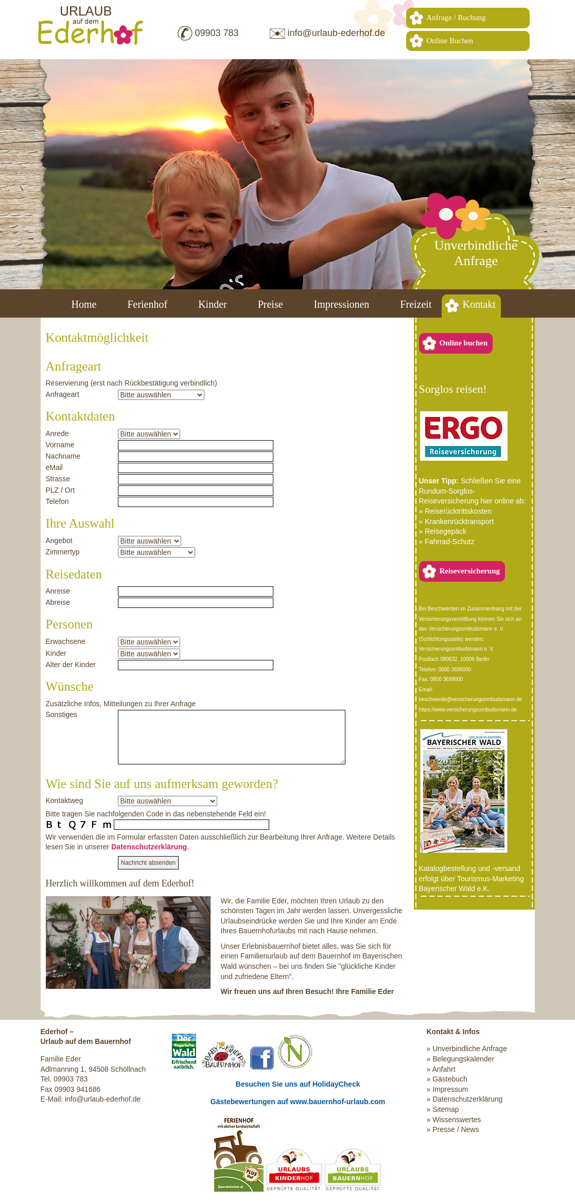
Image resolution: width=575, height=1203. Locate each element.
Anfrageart (62, 394)
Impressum (450, 1089)
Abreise (58, 602)
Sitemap (445, 1109)
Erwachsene (65, 641)
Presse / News (455, 1129)
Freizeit (415, 304)
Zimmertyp (63, 552)
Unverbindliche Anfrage (469, 1048)
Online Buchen (450, 41)
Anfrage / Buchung (456, 17)
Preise (270, 304)
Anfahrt (443, 1069)
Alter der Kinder (71, 664)
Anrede (57, 433)
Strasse (58, 479)
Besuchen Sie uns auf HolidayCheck (298, 1084)
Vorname (60, 445)
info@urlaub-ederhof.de (336, 33)
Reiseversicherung (470, 571)
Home (84, 304)
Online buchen (464, 343)
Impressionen (342, 304)
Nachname (63, 456)
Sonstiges (61, 714)
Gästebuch (449, 1079)
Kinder (212, 304)
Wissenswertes (456, 1119)
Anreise (58, 591)
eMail (54, 467)
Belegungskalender (463, 1059)
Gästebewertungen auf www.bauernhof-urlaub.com (298, 1101)
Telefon (57, 501)
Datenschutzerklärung (149, 847)
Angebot (59, 540)
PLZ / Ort (60, 490)
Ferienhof (147, 304)
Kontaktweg (64, 800)
